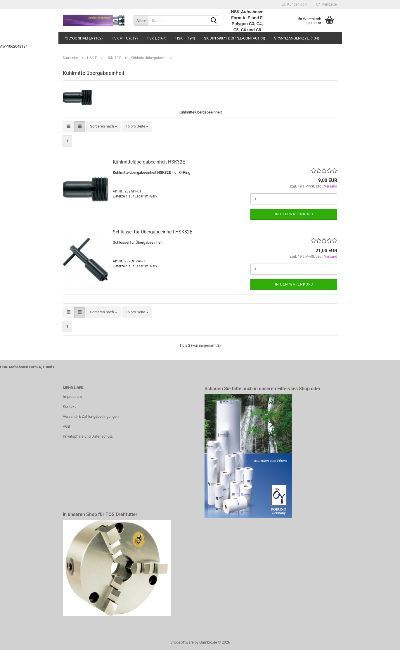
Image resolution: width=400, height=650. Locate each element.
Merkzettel (326, 4)
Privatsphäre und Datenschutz (87, 436)
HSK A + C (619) (125, 38)
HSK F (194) (185, 38)
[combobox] (103, 126)
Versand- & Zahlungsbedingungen (91, 416)
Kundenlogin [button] (294, 4)
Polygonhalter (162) (83, 38)
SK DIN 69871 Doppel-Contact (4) (234, 38)
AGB (66, 426)
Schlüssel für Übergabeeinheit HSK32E (152, 232)
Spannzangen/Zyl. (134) (296, 38)
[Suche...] (141, 20)
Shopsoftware (182, 642)
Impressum (72, 396)
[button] (68, 126)
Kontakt (69, 406)
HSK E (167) (157, 38)
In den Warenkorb (294, 214)
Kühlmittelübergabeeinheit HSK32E (149, 162)
